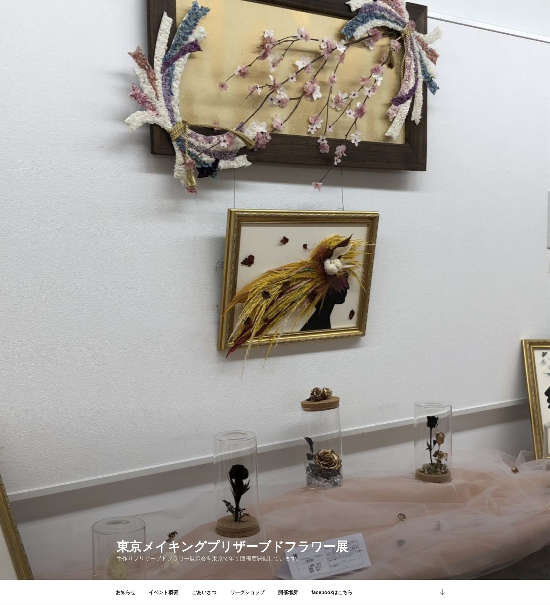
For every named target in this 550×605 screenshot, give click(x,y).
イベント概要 (163, 592)
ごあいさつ (204, 592)
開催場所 (288, 592)
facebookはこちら (332, 592)
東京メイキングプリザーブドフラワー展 (232, 546)
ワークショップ (247, 592)
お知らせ (125, 592)
